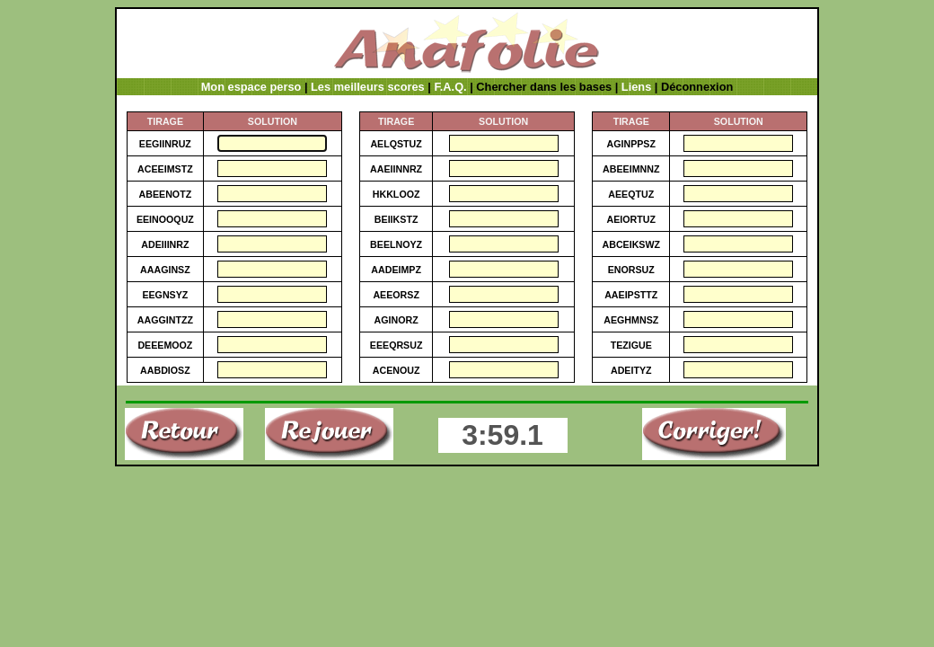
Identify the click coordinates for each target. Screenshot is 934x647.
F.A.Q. (450, 86)
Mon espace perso (251, 86)
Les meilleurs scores (368, 86)
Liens (636, 86)
